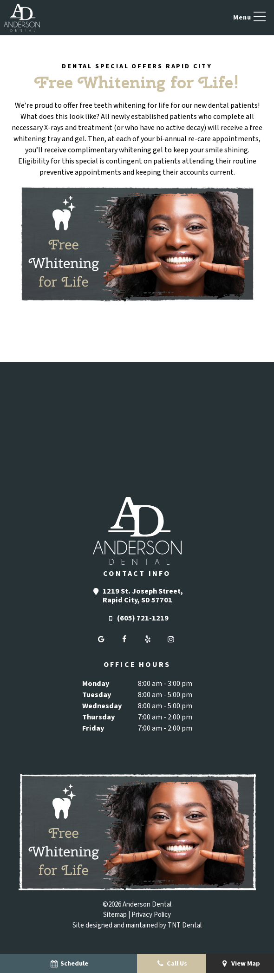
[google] (101, 639)
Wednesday (102, 706)
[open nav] (250, 17)
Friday (93, 728)
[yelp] (147, 639)
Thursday (98, 717)
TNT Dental (185, 925)
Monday (95, 684)
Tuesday (96, 695)
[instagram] (171, 639)
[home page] (22, 17)
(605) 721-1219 (137, 618)
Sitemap (115, 915)
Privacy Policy (151, 915)
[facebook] (124, 639)
